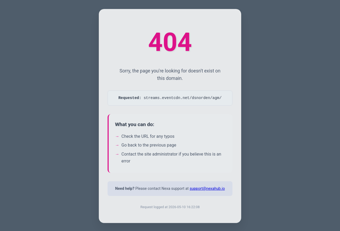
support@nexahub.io (207, 190)
